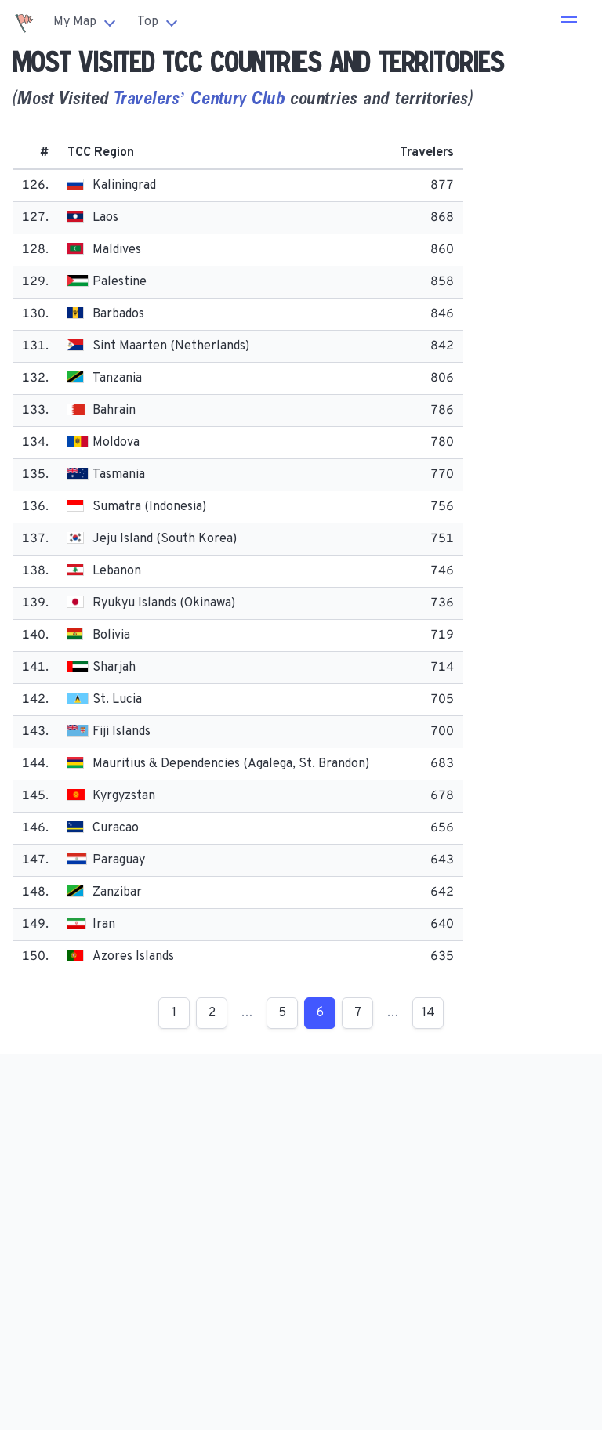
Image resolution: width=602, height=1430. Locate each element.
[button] (569, 22)
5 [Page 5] (282, 1013)
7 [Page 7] (357, 1013)
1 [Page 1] (174, 1013)
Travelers (427, 153)
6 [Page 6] (320, 1013)
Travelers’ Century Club (199, 97)
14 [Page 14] (428, 1013)
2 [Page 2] (212, 1013)
